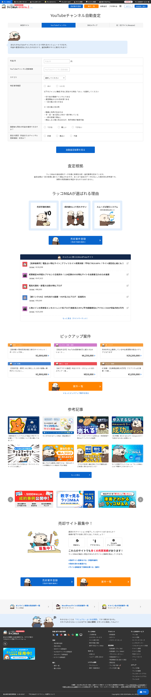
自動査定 (103, 6)
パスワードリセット (115, 640)
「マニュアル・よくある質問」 (86, 619)
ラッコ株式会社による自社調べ (136, 685)
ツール (134, 660)
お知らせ (92, 654)
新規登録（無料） (141, 6)
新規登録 (112, 634)
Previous (10, 499)
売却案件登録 (75, 6)
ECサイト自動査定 (59, 657)
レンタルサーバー (138, 643)
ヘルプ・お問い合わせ (96, 657)
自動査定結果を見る (75, 149)
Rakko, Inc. (131, 694)
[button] (65, 634)
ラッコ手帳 (135, 668)
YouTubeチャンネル (58, 25)
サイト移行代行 (94, 640)
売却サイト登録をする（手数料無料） (83, 560)
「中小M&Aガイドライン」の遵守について (41, 694)
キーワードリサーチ (138, 640)
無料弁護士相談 (94, 643)
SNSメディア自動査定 (61, 654)
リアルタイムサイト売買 (140, 646)
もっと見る (80, 475)
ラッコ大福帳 (136, 671)
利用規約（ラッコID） (116, 649)
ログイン (128, 6)
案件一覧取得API (94, 668)
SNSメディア (92, 25)
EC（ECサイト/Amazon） (126, 25)
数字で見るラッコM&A (96, 646)
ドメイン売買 (136, 651)
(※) (31, 7)
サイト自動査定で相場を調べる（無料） (84, 567)
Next (140, 499)
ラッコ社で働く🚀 (115, 665)
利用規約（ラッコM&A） (117, 651)
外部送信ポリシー (115, 657)
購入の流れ (57, 668)
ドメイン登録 (136, 648)
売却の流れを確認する (77, 563)
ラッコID (135, 634)
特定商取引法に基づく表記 (117, 660)
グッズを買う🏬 (114, 668)
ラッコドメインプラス (139, 676)
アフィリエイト (137, 657)
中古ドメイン (136, 654)
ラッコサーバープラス (139, 674)
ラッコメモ (135, 679)
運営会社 (112, 662)
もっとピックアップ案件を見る (76, 393)
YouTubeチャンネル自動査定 (63, 652)
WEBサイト (24, 25)
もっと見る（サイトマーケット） (75, 318)
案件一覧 (91, 6)
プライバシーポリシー (116, 654)
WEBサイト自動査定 (60, 649)
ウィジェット (93, 665)
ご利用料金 (113, 6)
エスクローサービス (95, 637)
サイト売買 (135, 637)
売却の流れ (57, 646)
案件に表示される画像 (70, 687)
